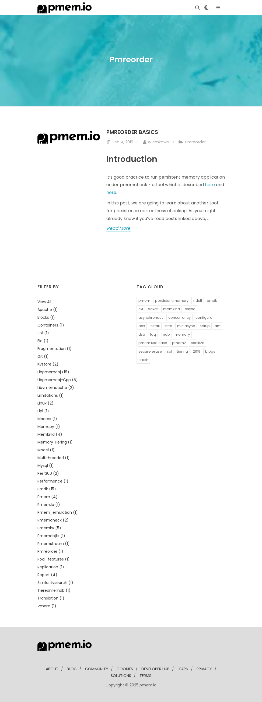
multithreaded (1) (53, 457)
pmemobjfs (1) (51, 535)
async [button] (190, 308)
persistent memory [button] (171, 300)
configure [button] (203, 317)
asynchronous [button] (150, 317)
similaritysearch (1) (55, 582)
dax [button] (141, 325)
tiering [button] (182, 351)
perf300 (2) (48, 473)
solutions (121, 675)
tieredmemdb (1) (54, 590)
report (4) (47, 574)
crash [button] (143, 359)
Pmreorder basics (132, 132)
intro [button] (168, 325)
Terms (145, 675)
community (96, 669)
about (52, 669)
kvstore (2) (47, 364)
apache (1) (47, 309)
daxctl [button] (153, 308)
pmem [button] (144, 300)
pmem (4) (47, 496)
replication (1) (50, 567)
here (210, 185)
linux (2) (45, 403)
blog (72, 669)
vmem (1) (46, 606)
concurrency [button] (179, 317)
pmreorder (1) (50, 551)
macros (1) (47, 418)
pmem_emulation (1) (57, 512)
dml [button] (218, 325)
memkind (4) (49, 434)
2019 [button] (196, 351)
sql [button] (169, 351)
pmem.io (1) (48, 504)
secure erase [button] (150, 351)
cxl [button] (140, 308)
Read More (118, 228)
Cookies (125, 669)
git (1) (43, 356)
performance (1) (52, 481)
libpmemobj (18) (53, 372)
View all (44, 301)
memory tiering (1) (55, 442)
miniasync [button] (186, 325)
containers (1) (50, 325)
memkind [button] (171, 308)
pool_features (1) (53, 559)
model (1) (46, 450)
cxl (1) (43, 333)
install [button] (155, 325)
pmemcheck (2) (53, 520)
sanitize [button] (197, 342)
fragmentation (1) (54, 348)
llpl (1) (43, 411)
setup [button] (205, 325)
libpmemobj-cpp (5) (57, 379)
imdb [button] (165, 334)
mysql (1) (45, 465)
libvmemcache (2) (55, 387)
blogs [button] (210, 351)
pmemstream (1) (53, 543)
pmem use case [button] (152, 342)
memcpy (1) (48, 426)
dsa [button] (141, 334)
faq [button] (153, 334)
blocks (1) (46, 317)
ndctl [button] (197, 300)
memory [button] (182, 334)
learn (183, 669)
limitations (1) (50, 395)
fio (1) (42, 340)
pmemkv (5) (49, 528)
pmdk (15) (46, 489)
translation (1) (50, 598)
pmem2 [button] (179, 342)
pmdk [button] (212, 300)
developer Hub (155, 669)
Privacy (204, 669)
